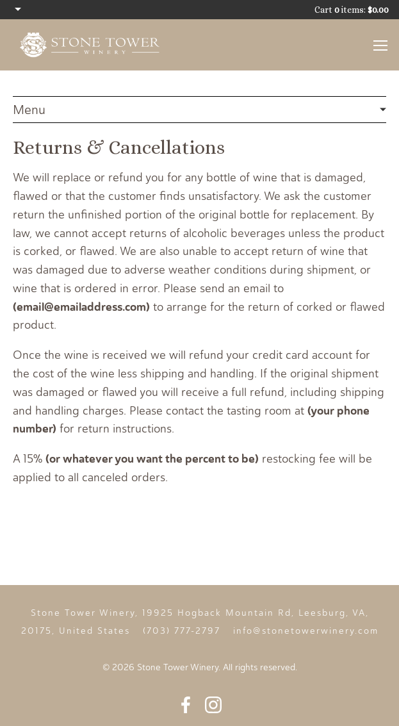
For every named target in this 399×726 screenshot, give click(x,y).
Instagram (213, 705)
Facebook (185, 705)
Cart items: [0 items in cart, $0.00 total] (351, 9)
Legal (199, 110)
